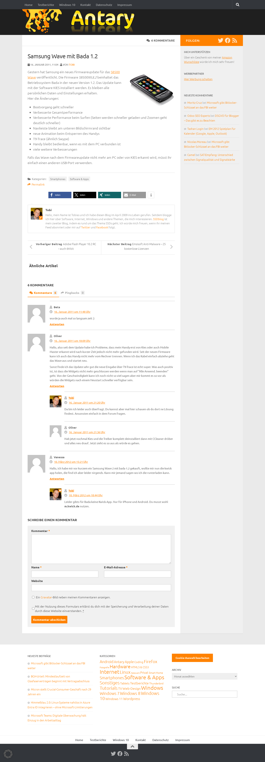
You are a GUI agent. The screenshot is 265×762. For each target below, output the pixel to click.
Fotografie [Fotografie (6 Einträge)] (104, 667)
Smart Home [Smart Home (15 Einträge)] (156, 672)
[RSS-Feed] (234, 40)
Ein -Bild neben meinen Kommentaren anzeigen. (73, 597)
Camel (191, 155)
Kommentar (40, 531)
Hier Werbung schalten (198, 79)
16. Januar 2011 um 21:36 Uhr (87, 432)
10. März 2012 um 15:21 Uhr (71, 461)
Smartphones (57, 179)
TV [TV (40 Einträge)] (120, 688)
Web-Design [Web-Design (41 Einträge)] (132, 688)
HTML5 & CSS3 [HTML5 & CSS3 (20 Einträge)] (140, 667)
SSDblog (158, 219)
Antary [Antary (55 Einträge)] (119, 661)
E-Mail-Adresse (116, 567)
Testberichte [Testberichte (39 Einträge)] (139, 683)
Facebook (102, 227)
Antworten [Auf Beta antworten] (57, 324)
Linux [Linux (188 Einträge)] (125, 672)
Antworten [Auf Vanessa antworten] (57, 478)
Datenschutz (104, 4)
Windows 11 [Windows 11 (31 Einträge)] (114, 699)
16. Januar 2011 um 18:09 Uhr (72, 340)
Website (37, 581)
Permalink (36, 184)
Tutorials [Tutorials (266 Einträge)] (109, 688)
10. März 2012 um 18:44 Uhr (86, 495)
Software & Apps (79, 179)
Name (36, 567)
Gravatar (46, 597)
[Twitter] (220, 40)
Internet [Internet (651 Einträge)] (109, 671)
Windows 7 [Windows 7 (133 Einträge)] (109, 693)
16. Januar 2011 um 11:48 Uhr (72, 311)
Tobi (72, 64)
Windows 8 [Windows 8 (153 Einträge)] (130, 693)
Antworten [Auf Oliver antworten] (57, 386)
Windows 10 (67, 4)
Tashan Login (195, 129)
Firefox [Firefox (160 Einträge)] (150, 661)
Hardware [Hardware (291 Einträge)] (120, 666)
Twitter (85, 227)
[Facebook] (227, 40)
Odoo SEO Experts (198, 115)
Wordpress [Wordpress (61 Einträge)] (131, 698)
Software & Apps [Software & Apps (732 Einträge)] (144, 677)
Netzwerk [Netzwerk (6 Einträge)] (135, 672)
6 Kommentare (160, 40)
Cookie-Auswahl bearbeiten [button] (192, 657)
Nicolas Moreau (197, 142)
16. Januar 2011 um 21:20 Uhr (87, 402)
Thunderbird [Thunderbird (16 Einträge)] (156, 683)
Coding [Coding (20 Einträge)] (138, 662)
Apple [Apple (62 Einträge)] (129, 661)
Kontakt (85, 4)
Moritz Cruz (194, 102)
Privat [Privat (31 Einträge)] (144, 672)
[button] (59, 195)
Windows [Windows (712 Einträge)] (152, 687)
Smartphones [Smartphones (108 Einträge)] (112, 677)
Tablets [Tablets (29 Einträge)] (125, 683)
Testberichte (46, 4)
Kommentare (43, 293)
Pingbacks (73, 293)
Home (29, 4)
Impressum (124, 4)
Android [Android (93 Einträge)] (106, 661)
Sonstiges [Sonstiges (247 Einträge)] (110, 682)
